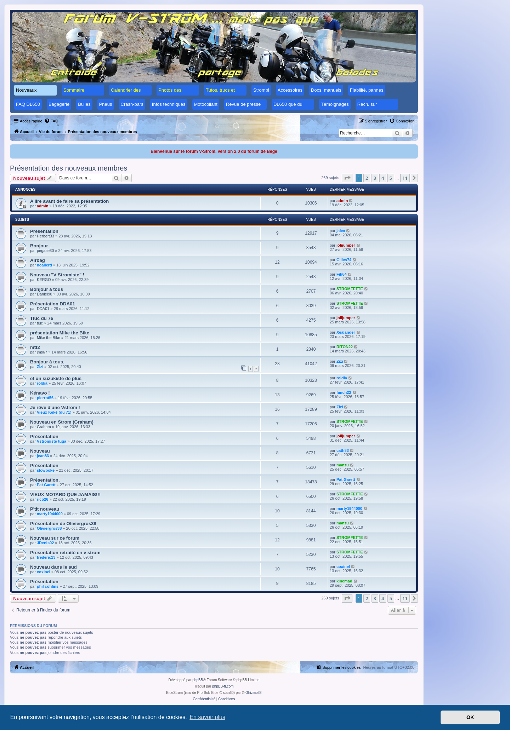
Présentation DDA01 (52, 303)
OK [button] (470, 717)
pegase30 (45, 250)
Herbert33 (45, 236)
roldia (42, 383)
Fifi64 (341, 274)
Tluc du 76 (41, 318)
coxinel (43, 572)
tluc (40, 323)
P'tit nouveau (44, 509)
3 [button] (375, 178)
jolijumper (345, 245)
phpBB (197, 680)
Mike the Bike (48, 337)
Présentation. (45, 480)
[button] (347, 178)
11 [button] (405, 178)
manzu (342, 465)
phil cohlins (47, 586)
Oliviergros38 (49, 528)
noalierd (44, 265)
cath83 (342, 450)
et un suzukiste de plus (55, 378)
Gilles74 (343, 260)
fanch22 (343, 392)
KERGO (44, 279)
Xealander (345, 332)
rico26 (42, 499)
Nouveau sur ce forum (54, 538)
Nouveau (40, 451)
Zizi (40, 366)
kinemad (344, 581)
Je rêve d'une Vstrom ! (55, 407)
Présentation (44, 231)
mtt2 (35, 347)
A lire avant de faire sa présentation (69, 201)
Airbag (37, 260)
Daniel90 (44, 294)
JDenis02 (45, 543)
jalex (340, 231)
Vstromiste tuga (51, 441)
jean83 (43, 456)
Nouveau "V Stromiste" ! (57, 274)
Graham (44, 427)
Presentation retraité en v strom (65, 552)
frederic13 (46, 557)
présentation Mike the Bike (59, 332)
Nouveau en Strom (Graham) (62, 422)
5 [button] (391, 178)
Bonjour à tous (46, 289)
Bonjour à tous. (47, 361)
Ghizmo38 (253, 693)
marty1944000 (50, 514)
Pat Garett (46, 485)
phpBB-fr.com (223, 686)
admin (42, 206)
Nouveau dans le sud (53, 567)
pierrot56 (45, 398)
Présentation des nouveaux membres (68, 168)
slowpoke (46, 470)
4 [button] (382, 178)
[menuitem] (51, 121)
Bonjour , (40, 245)
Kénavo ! (40, 393)
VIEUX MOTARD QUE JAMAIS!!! (65, 494)
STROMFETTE (349, 289)
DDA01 (43, 308)
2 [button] (367, 178)
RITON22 (344, 347)
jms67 (42, 352)
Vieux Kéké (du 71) (54, 412)
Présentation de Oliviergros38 (63, 523)
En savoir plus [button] (207, 717)
